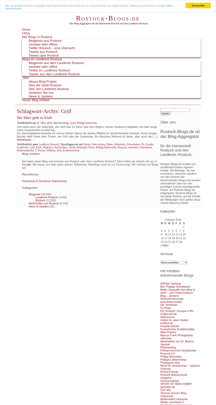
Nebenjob (82, 147)
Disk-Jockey (98, 144)
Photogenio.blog (170, 362)
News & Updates (41, 96)
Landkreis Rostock (49, 144)
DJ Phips (165, 308)
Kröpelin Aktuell (169, 326)
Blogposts (34, 194)
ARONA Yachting (170, 283)
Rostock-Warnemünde (173, 374)
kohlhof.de (166, 323)
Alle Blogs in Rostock (37, 37)
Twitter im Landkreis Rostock (49, 70)
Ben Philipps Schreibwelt (175, 286)
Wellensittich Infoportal (173, 399)
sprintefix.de (167, 387)
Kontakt (26, 164)
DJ (142, 144)
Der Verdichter (169, 304)
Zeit (59, 150)
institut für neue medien (174, 320)
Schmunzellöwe (169, 380)
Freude (149, 144)
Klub (39, 147)
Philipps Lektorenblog (173, 359)
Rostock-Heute (169, 371)
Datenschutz (59, 181)
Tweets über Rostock (44, 55)
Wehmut (51, 150)
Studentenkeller (25, 150)
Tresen (41, 150)
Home (26, 29)
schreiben (133, 147)
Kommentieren (71, 150)
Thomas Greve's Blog (173, 393)
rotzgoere (166, 377)
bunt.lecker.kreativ (171, 301)
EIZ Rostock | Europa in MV (177, 311)
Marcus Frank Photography (176, 335)
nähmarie (166, 338)
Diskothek (119, 144)
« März (164, 245)
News (91, 147)
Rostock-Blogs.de (108, 18)
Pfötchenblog (168, 347)
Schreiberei (146, 147)
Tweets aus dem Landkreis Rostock (54, 74)
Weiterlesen (26, 139)
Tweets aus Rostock (43, 52)
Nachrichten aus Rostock (44, 203)
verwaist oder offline (43, 44)
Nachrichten (60, 147)
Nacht (72, 147)
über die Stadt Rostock (45, 85)
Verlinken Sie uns (41, 92)
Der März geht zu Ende (34, 118)
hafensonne (167, 317)
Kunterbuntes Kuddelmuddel (177, 329)
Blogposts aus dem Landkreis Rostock (56, 63)
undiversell (166, 396)
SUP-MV (165, 390)
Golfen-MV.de (168, 314)
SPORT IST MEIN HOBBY (176, 384)
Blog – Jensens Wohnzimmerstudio (171, 297)
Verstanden (198, 5)
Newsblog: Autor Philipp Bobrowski (77, 122)
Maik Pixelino (168, 332)
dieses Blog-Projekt (43, 81)
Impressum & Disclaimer (36, 181)
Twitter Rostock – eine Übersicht (52, 48)
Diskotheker (133, 144)
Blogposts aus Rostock (45, 40)
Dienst (86, 144)
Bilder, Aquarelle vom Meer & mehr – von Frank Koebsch (177, 291)
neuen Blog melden (36, 100)
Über (25, 78)
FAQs (26, 33)
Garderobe (22, 147)
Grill (32, 147)
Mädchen (48, 147)
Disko (109, 144)
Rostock (122, 147)
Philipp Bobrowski (106, 147)
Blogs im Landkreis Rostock (42, 59)
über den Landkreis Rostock (49, 89)
